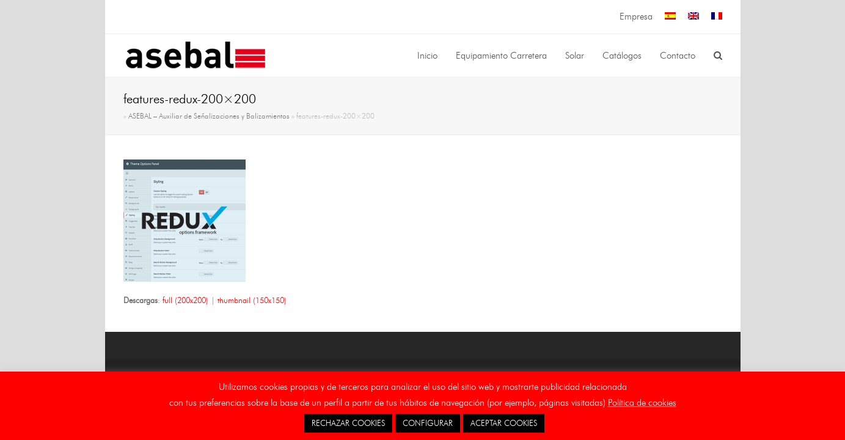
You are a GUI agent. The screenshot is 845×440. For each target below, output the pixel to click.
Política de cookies (642, 402)
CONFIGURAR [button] (428, 423)
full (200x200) (185, 300)
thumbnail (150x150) (252, 300)
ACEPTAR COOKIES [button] (503, 423)
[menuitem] (670, 16)
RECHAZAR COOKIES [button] (348, 423)
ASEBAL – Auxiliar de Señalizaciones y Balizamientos (209, 116)
